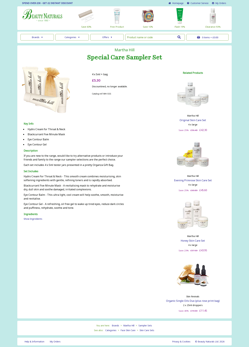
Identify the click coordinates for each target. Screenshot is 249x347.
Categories (72, 37)
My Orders (219, 3)
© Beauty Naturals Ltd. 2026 (210, 341)
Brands (37, 37)
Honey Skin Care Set (193, 240)
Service (198, 3)
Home (176, 3)
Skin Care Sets (147, 330)
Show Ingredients (33, 218)
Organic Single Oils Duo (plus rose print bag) (193, 301)
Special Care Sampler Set (124, 57)
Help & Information (34, 341)
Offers (107, 37)
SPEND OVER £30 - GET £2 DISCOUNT (47, 3)
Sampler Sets (145, 325)
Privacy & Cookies (181, 341)
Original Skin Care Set (193, 120)
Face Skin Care (128, 330)
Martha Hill (125, 50)
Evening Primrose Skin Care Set (193, 180)
